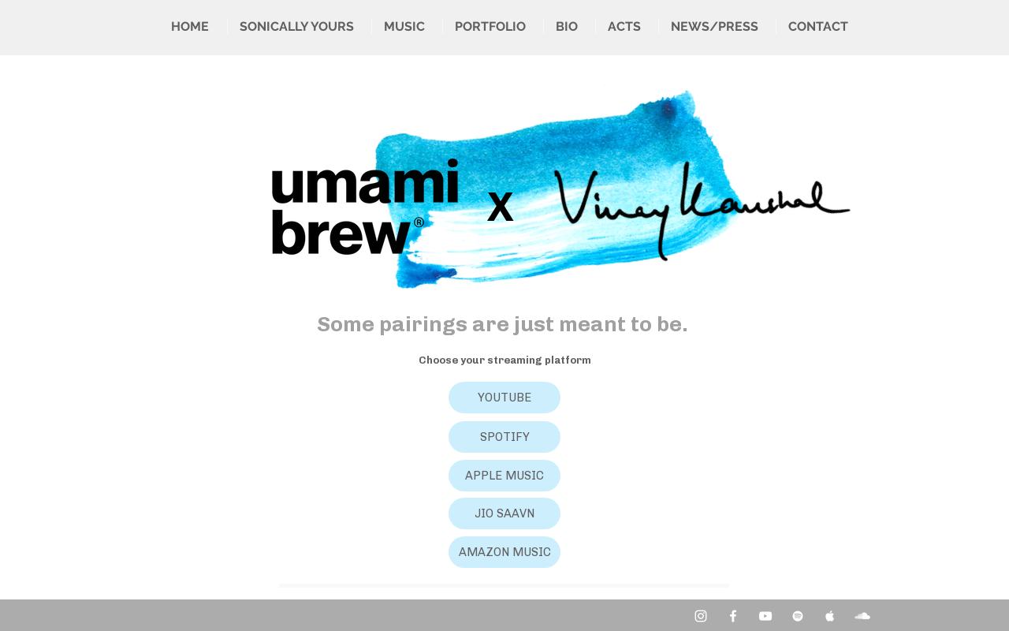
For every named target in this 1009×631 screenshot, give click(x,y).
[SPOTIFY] (504, 437)
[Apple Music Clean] (830, 616)
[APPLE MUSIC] (504, 475)
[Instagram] (701, 616)
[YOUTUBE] (504, 397)
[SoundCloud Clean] (862, 616)
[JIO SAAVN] (504, 513)
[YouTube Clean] (765, 616)
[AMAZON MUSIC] (504, 552)
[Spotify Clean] (798, 616)
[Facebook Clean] (733, 616)
